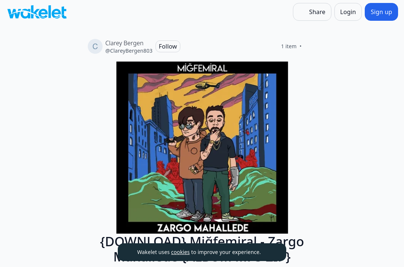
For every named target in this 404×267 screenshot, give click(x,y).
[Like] (311, 46)
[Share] (312, 12)
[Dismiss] (271, 252)
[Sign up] (381, 12)
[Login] (348, 12)
